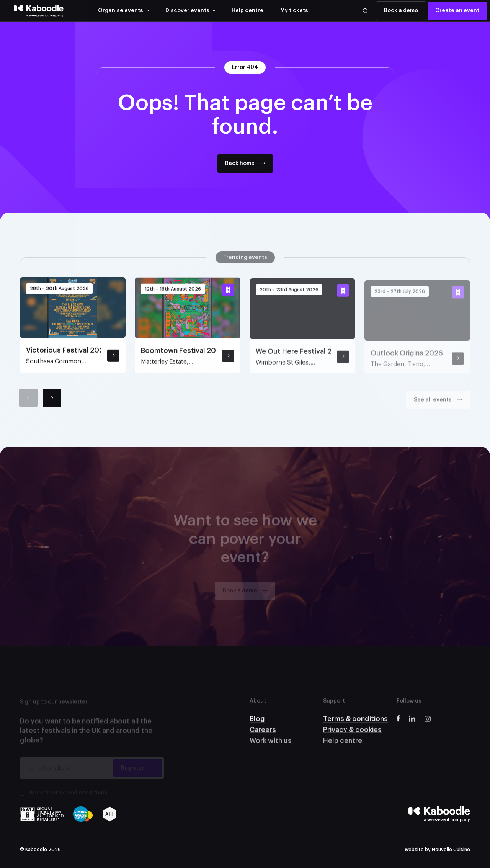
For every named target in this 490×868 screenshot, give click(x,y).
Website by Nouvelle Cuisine (437, 849)
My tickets (294, 10)
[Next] (52, 403)
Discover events (187, 10)
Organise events (120, 10)
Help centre (247, 10)
